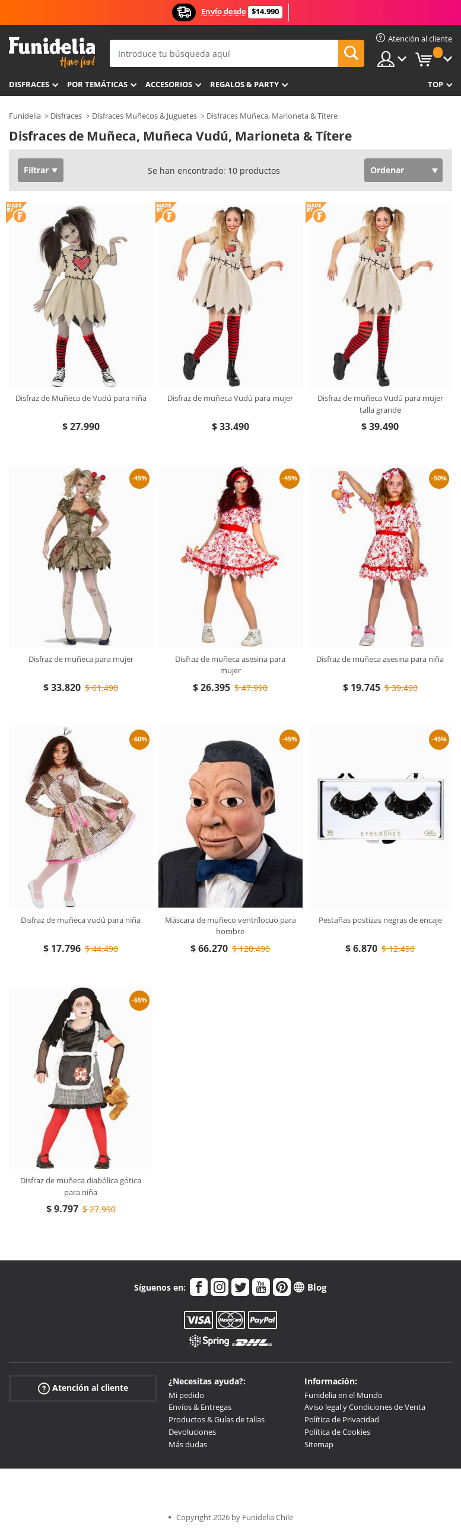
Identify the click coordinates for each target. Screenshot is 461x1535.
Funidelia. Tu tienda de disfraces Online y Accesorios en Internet (52, 52)
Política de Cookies (337, 1431)
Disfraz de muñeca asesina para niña (380, 659)
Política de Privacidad (341, 1419)
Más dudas (187, 1444)
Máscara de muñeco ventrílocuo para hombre (230, 926)
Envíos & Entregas (199, 1407)
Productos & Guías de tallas (216, 1419)
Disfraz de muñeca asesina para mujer (230, 665)
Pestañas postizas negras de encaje (380, 920)
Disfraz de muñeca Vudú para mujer (230, 398)
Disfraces (29, 84)
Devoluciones (192, 1431)
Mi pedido (186, 1395)
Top (435, 84)
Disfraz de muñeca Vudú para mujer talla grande (380, 404)
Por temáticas (97, 84)
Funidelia (25, 115)
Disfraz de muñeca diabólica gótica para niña (80, 1186)
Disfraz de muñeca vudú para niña (81, 920)
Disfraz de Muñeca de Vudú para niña (81, 398)
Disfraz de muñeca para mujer (80, 659)
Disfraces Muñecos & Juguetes (144, 115)
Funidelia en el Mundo (343, 1395)
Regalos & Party (244, 84)
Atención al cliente (83, 1387)
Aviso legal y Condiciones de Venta (364, 1407)
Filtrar (36, 170)
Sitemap (318, 1444)
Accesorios (168, 84)
